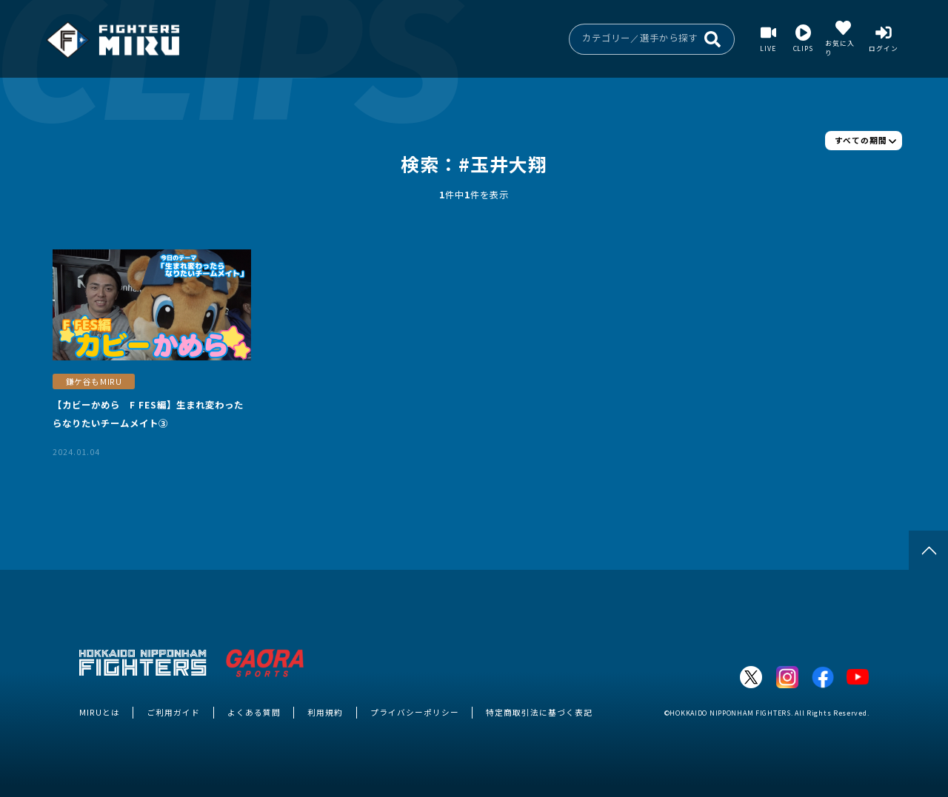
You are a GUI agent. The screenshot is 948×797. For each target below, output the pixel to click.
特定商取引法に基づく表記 (539, 712)
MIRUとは (99, 712)
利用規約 (325, 712)
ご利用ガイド (173, 712)
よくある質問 (254, 712)
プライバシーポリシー (414, 712)
